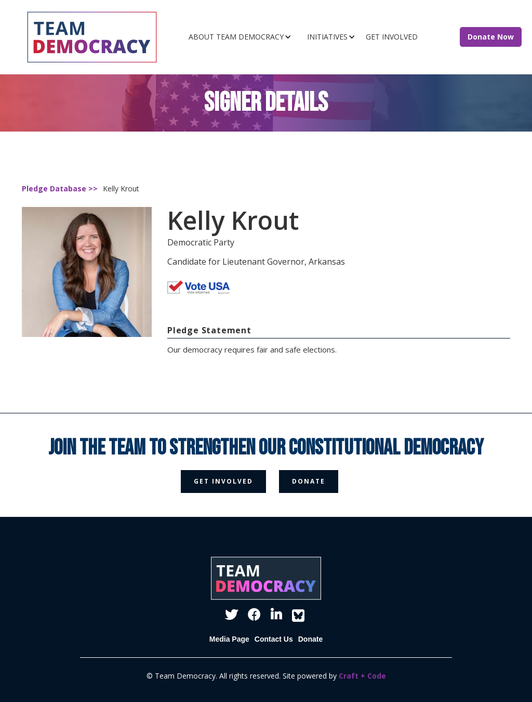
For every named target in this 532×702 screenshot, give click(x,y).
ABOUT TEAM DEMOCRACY (236, 37)
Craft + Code (362, 676)
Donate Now (491, 37)
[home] (100, 37)
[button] (242, 36)
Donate (310, 639)
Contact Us (274, 639)
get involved (223, 481)
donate (308, 481)
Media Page (229, 639)
